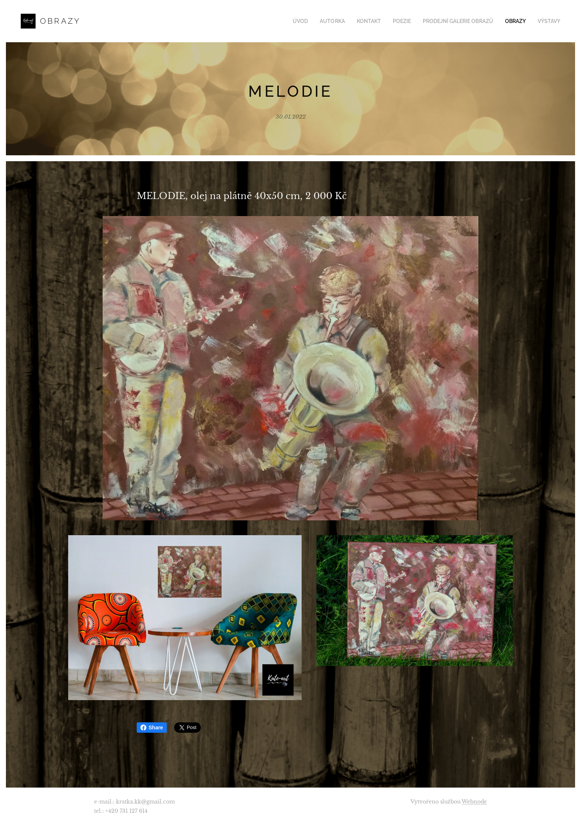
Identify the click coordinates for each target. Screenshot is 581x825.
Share (151, 727)
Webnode (474, 801)
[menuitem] (315, 21)
